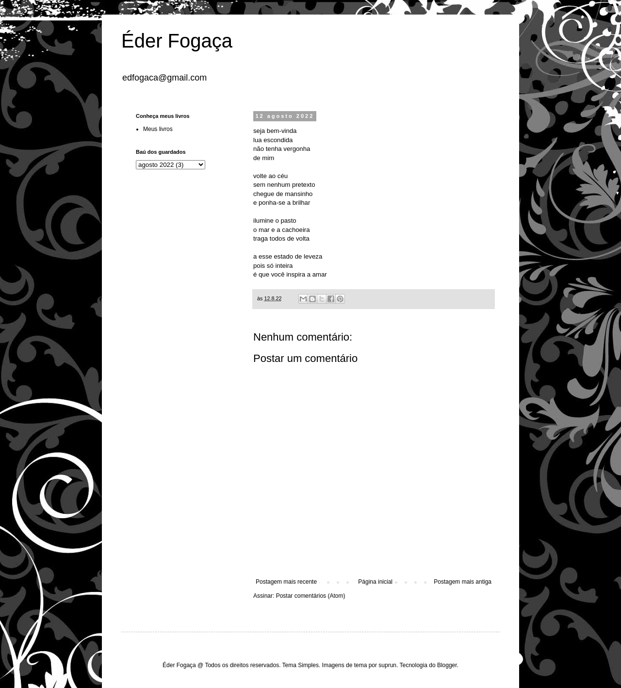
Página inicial (375, 581)
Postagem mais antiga (462, 581)
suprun (387, 665)
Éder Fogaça (176, 40)
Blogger (447, 665)
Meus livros (158, 129)
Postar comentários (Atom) (310, 595)
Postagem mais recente (286, 581)
